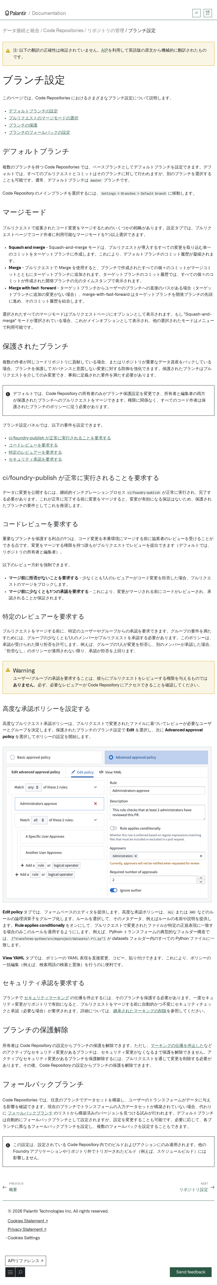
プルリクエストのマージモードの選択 (43, 118)
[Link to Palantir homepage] (15, 13)
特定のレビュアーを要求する (35, 452)
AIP (104, 50)
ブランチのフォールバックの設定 (39, 132)
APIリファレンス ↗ (25, 1261)
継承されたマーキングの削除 (140, 1011)
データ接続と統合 (21, 31)
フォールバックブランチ (30, 1113)
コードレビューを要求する (33, 445)
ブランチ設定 (142, 31)
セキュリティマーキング (46, 998)
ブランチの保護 (23, 125)
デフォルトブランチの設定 (33, 111)
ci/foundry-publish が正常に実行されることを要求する (60, 438)
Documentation (49, 13)
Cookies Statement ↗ (28, 1221)
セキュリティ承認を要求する (35, 459)
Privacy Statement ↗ (27, 1229)
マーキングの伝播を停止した (177, 1046)
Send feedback (190, 1272)
